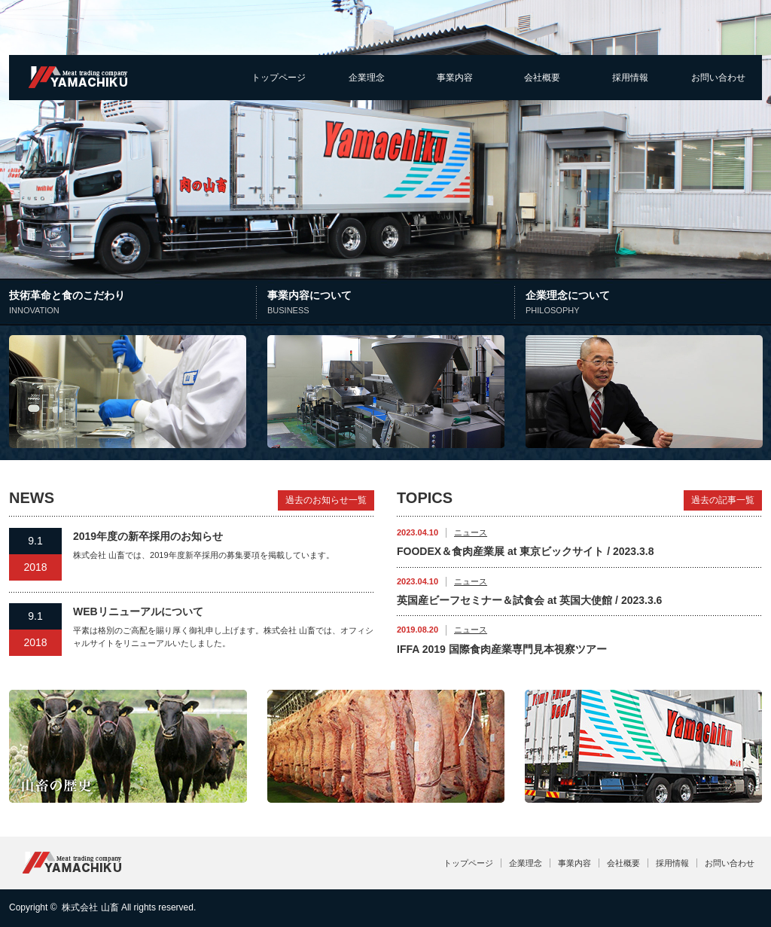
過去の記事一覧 (722, 500)
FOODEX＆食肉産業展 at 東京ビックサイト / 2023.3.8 (525, 551)
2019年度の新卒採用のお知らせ (148, 536)
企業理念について (643, 303)
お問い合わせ (718, 77)
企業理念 (367, 77)
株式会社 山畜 (90, 907)
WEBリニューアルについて (138, 611)
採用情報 (630, 77)
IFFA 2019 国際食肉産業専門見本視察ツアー (502, 649)
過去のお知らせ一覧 (326, 500)
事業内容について (388, 303)
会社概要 (542, 77)
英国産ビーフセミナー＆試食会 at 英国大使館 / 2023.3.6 (529, 600)
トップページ (278, 77)
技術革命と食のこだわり (134, 303)
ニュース (470, 532)
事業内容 (455, 77)
